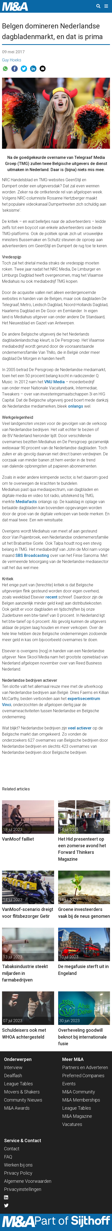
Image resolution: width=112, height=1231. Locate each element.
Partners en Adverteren (85, 1067)
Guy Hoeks (11, 60)
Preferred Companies (83, 1075)
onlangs (75, 406)
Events (69, 1083)
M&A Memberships (81, 1100)
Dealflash (13, 1075)
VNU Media (54, 381)
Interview (13, 1067)
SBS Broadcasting (32, 555)
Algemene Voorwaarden (27, 1181)
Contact (11, 1148)
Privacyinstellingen (22, 1189)
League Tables (18, 1083)
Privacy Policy (18, 1173)
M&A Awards (17, 1108)
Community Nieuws (23, 1100)
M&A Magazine (77, 1116)
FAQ (8, 1156)
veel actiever (80, 728)
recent (51, 597)
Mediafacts (26, 501)
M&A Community (78, 1091)
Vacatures (72, 1124)
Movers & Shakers (22, 1091)
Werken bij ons (18, 1165)
